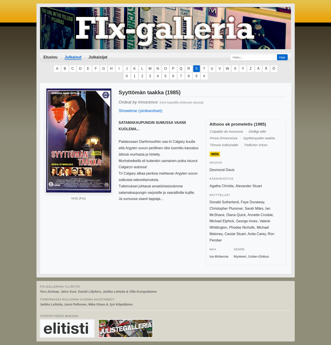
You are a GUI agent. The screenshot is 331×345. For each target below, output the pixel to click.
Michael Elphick (222, 221)
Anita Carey (257, 234)
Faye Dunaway (252, 202)
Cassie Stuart (235, 234)
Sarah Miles (254, 208)
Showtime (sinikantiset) (140, 110)
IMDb (215, 154)
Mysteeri (240, 256)
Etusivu (51, 57)
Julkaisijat (97, 57)
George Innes (247, 221)
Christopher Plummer (226, 208)
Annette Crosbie (260, 215)
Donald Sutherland (224, 202)
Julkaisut (73, 57)
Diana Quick (236, 215)
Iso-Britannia (219, 256)
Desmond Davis (222, 170)
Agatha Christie (222, 186)
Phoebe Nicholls (242, 227)
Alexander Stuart (248, 186)
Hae (282, 57)
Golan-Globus (258, 256)
